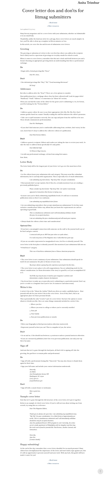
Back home (53, 23)
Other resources (53, 26)
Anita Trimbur (88, 3)
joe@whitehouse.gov (36, 381)
